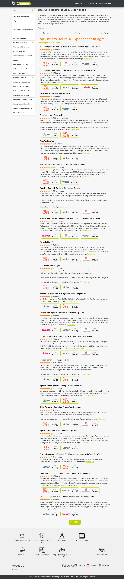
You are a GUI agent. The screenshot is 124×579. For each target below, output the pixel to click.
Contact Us (89, 3)
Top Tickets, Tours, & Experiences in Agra (71, 39)
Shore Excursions (19, 73)
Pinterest (92, 565)
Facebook (80, 565)
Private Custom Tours (21, 86)
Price (77, 33)
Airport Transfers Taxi (22, 537)
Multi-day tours (18, 113)
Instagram (104, 565)
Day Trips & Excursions (21, 64)
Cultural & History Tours (21, 69)
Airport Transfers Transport (23, 21)
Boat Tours (62, 537)
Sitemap (15, 569)
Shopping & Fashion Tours (22, 100)
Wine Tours (22, 551)
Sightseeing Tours (19, 38)
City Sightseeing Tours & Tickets (62, 552)
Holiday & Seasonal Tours (22, 82)
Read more (88, 59)
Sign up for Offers (103, 3)
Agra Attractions (21, 16)
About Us (78, 3)
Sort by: (46, 33)
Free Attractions (102, 551)
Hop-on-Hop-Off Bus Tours (42, 538)
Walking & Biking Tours (21, 47)
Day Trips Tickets (82, 537)
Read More (41, 28)
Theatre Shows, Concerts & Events (22, 58)
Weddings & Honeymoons (22, 108)
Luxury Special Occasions (22, 104)
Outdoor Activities (19, 78)
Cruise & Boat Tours (20, 43)
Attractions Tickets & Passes (23, 30)
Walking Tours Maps (42, 551)
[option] (50, 64)
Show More (74, 522)
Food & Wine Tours (20, 51)
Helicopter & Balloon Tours (22, 91)
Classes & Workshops (21, 95)
